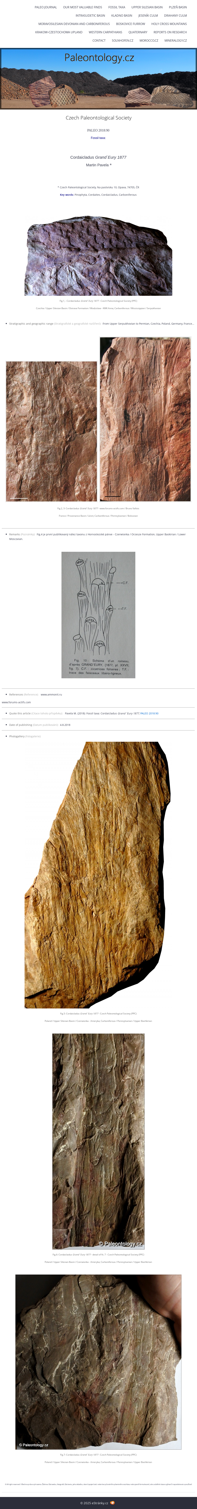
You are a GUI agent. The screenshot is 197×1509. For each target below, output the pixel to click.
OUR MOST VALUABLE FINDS (82, 7)
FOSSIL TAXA (116, 7)
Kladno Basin (121, 16)
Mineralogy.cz (176, 40)
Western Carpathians (105, 32)
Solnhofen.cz (122, 40)
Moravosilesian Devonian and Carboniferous (74, 24)
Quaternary (138, 32)
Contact (99, 40)
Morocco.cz (149, 40)
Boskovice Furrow (130, 24)
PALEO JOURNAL (46, 7)
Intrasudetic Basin (90, 16)
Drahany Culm (175, 16)
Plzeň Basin (178, 7)
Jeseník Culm (148, 16)
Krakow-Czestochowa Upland (59, 32)
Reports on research (170, 32)
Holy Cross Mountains (169, 24)
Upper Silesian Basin (147, 7)
